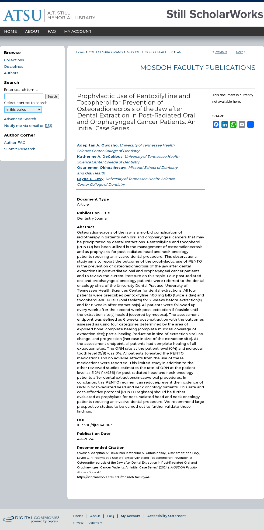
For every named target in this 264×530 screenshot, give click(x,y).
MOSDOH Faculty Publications (197, 67)
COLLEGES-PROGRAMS (106, 52)
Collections (14, 60)
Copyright (95, 522)
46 (179, 52)
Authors (11, 73)
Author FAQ (15, 142)
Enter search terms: (21, 89)
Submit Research (19, 149)
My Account (131, 516)
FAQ (110, 516)
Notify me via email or (28, 125)
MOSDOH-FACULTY (159, 52)
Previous (221, 52)
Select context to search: (26, 103)
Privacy (78, 522)
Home (80, 52)
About (95, 516)
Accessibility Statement (166, 516)
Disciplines (13, 66)
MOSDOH (133, 52)
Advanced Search (20, 119)
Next (239, 52)
